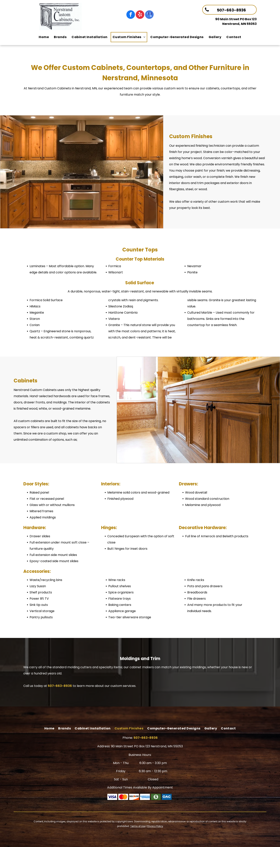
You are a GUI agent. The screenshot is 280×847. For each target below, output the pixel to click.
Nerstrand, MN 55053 (239, 24)
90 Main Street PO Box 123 (236, 19)
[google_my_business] (149, 15)
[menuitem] (43, 37)
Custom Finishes (190, 136)
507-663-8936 (60, 686)
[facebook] (130, 15)
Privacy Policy (155, 826)
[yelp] (140, 15)
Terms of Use (137, 826)
